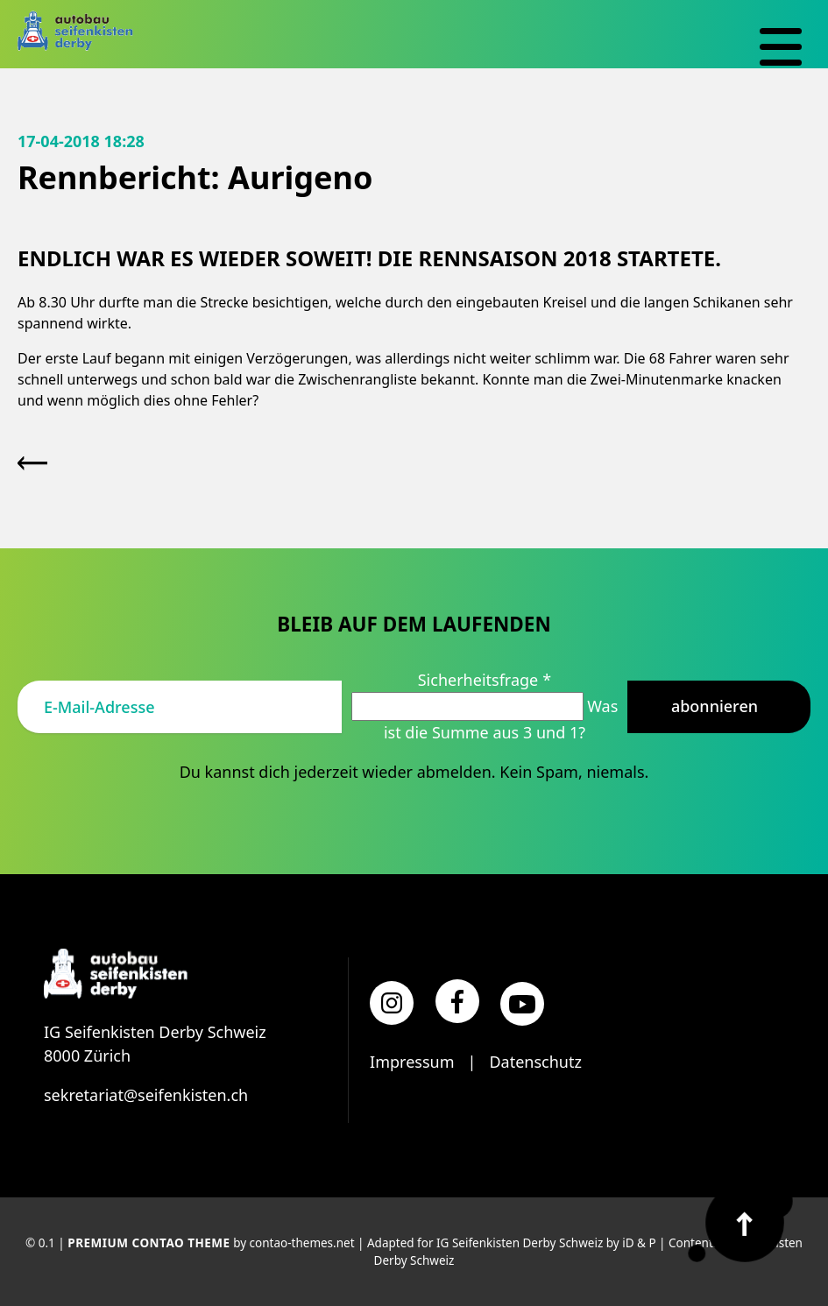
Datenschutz (535, 1061)
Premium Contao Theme (148, 1243)
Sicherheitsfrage (484, 679)
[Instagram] (392, 1003)
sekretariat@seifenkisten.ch (146, 1094)
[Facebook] (457, 1001)
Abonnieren (714, 706)
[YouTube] (522, 1004)
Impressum (412, 1061)
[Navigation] (781, 47)
